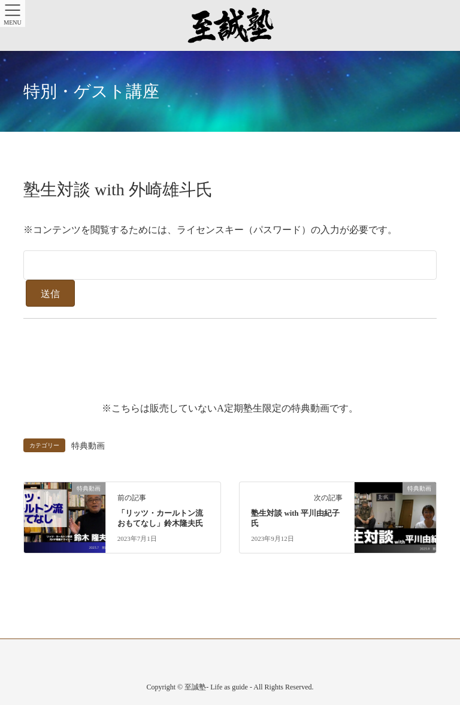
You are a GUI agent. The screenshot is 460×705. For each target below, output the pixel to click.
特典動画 (88, 445)
